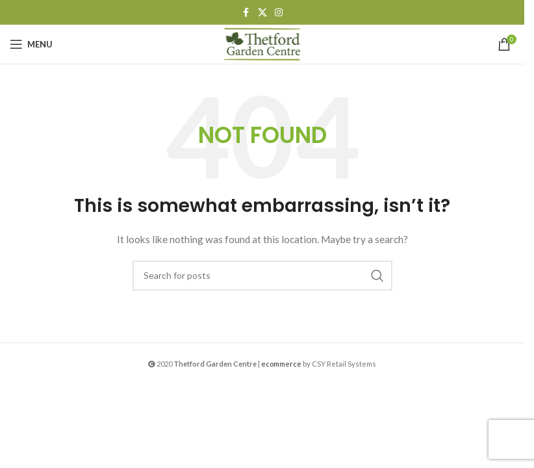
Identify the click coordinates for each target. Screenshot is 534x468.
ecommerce (281, 363)
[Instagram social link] (278, 12)
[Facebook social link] (246, 12)
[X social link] (262, 12)
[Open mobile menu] (31, 44)
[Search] (262, 276)
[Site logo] (262, 43)
